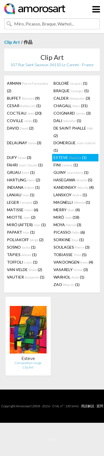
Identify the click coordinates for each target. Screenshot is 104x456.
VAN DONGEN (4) (73, 262)
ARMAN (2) (27, 87)
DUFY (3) (19, 157)
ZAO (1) (67, 284)
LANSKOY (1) (70, 194)
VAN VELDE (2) (24, 269)
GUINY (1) (71, 172)
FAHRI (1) (25, 165)
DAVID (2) (20, 128)
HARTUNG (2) (23, 179)
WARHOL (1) (69, 277)
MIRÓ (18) (66, 217)
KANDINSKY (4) (74, 187)
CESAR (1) (24, 105)
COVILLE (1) (22, 120)
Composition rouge (28, 363)
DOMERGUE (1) (74, 146)
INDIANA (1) (23, 187)
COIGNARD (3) (72, 113)
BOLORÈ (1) (70, 83)
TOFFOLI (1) (22, 262)
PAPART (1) (21, 232)
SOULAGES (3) (72, 247)
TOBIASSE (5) (70, 254)
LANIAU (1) (20, 194)
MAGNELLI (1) (72, 202)
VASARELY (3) (71, 269)
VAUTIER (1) (25, 277)
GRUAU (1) (21, 172)
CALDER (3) (72, 98)
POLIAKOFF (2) (25, 239)
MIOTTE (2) (21, 217)
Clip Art (12, 42)
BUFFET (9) (23, 98)
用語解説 (87, 406)
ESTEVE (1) (70, 157)
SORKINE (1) (69, 239)
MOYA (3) (67, 224)
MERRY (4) (67, 209)
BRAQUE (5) (71, 90)
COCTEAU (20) (24, 113)
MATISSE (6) (22, 209)
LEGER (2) (22, 202)
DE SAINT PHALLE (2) (73, 132)
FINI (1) (66, 165)
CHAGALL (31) (71, 105)
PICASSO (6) (69, 232)
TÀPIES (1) (22, 254)
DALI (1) (67, 120)
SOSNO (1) (21, 247)
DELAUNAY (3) (24, 142)
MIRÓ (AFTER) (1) (26, 224)
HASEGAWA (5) (73, 179)
